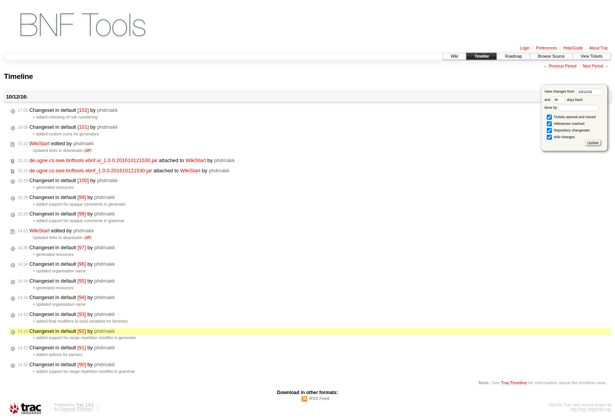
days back (567, 100)
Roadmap (513, 56)
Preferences (546, 48)
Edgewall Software (76, 409)
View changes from (574, 91)
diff (88, 150)
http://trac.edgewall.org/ (590, 409)
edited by (56, 144)
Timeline (481, 56)
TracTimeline (514, 382)
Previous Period (563, 66)
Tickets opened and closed (571, 117)
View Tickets (591, 56)
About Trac (598, 48)
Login (524, 48)
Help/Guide (573, 48)
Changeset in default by (68, 110)
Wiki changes (561, 137)
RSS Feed (319, 398)
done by (571, 108)
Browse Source (551, 56)
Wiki (454, 56)
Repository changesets (568, 130)
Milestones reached (565, 123)
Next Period (592, 66)
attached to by (126, 160)
